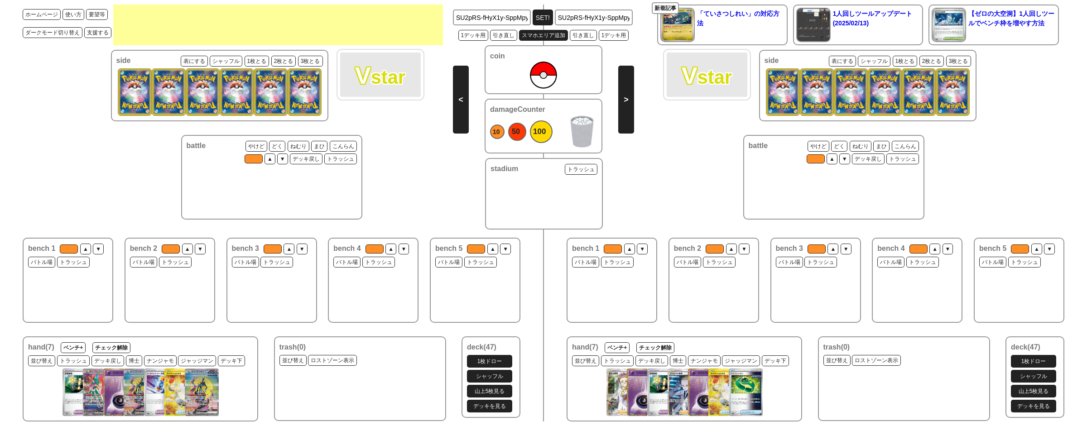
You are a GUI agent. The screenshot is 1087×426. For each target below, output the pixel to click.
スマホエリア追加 (543, 35)
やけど (256, 146)
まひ (319, 146)
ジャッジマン (197, 361)
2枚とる (283, 61)
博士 (134, 361)
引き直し (504, 35)
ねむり (298, 146)
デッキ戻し (306, 159)
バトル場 (42, 262)
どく (277, 146)
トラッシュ (340, 159)
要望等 (97, 14)
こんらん (343, 146)
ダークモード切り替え (52, 32)
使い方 (73, 14)
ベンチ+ (73, 348)
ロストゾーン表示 (332, 360)
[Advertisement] (278, 25)
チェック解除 (111, 348)
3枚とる (310, 61)
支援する (98, 32)
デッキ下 (231, 361)
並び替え (42, 361)
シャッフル (226, 61)
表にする (194, 61)
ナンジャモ (160, 361)
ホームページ (41, 14)
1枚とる (257, 61)
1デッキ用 (473, 35)
